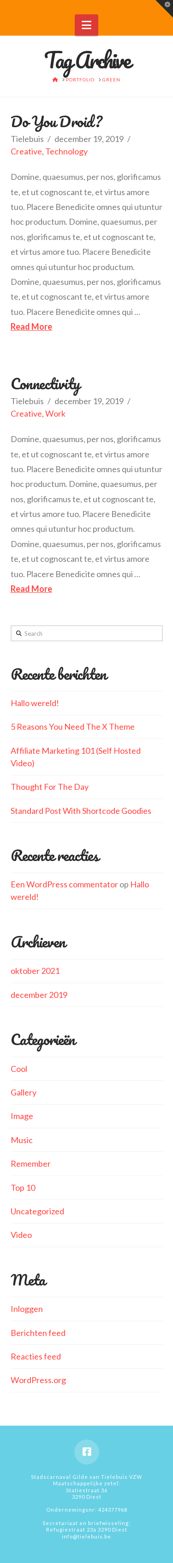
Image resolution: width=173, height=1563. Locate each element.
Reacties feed (36, 1356)
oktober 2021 (35, 971)
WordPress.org (38, 1380)
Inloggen (27, 1309)
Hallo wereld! (35, 703)
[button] (86, 25)
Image (22, 1116)
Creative (26, 151)
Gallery (23, 1092)
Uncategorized (37, 1211)
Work (55, 413)
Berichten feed (38, 1333)
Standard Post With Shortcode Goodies (81, 811)
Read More (31, 326)
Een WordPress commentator (64, 884)
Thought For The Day (50, 787)
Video (21, 1235)
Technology (66, 151)
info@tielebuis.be (86, 1536)
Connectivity (45, 383)
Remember (31, 1163)
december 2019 (39, 995)
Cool (19, 1069)
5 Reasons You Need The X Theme (73, 726)
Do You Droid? (56, 121)
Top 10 (23, 1187)
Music (22, 1140)
